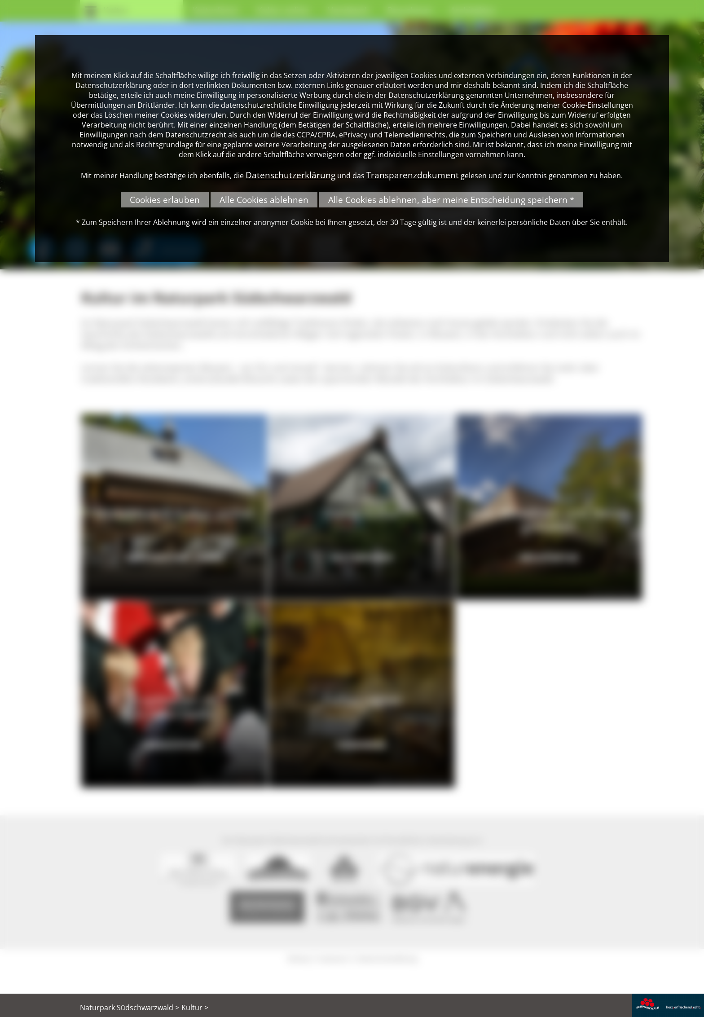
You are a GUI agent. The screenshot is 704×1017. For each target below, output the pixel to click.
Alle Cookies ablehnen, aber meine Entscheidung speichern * (451, 199)
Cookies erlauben (165, 199)
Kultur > (194, 1008)
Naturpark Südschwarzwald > (129, 1008)
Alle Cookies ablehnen (264, 199)
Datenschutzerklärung (290, 175)
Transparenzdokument (412, 175)
